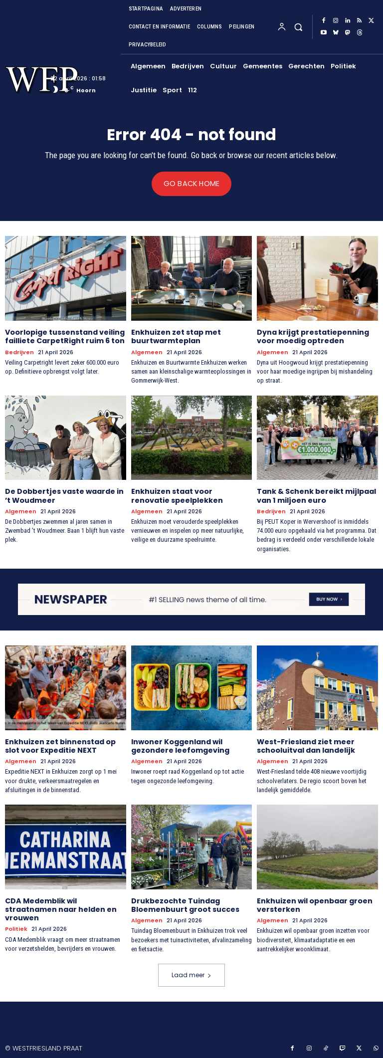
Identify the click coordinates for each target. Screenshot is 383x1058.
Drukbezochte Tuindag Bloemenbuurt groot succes (185, 903)
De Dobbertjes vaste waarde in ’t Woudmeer (64, 495)
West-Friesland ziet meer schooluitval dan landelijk (306, 745)
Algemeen (147, 352)
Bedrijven (19, 352)
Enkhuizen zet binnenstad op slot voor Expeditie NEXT (60, 745)
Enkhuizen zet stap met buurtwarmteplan (176, 336)
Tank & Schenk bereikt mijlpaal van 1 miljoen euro (316, 495)
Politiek (16, 927)
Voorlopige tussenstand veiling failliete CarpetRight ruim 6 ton (65, 336)
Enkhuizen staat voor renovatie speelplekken (177, 495)
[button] (298, 26)
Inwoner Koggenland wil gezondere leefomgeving (180, 745)
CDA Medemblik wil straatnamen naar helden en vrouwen (61, 907)
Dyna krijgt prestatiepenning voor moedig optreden (313, 336)
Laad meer (191, 973)
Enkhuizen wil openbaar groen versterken (315, 903)
